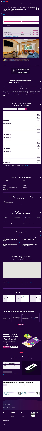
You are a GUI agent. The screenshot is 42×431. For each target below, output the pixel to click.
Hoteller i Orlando (25, 393)
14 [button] (15, 28)
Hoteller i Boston (25, 394)
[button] (1, 1)
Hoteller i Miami (7, 392)
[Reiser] (1, 11)
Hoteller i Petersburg (27, 7)
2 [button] (19, 24)
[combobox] (13, 365)
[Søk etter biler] (1, 7)
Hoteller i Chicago (7, 395)
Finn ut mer (28, 161)
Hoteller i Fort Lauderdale (8, 396)
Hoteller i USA (17, 7)
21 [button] (15, 30)
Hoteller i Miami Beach (8, 394)
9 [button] (19, 26)
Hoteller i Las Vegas (25, 392)
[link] (22, 324)
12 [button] (11, 28)
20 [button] (13, 30)
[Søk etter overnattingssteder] (1, 5)
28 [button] (15, 32)
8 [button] (24, 26)
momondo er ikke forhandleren (23, 406)
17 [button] (28, 28)
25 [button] (9, 32)
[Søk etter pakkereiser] (1, 9)
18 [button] (30, 28)
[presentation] (26, 72)
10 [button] (28, 26)
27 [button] (13, 32)
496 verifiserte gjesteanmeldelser (14, 14)
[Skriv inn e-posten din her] (13, 370)
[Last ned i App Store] (26, 73)
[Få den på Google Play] (21, 73)
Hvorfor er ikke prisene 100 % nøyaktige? (23, 409)
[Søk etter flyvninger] (1, 4)
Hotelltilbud (7, 7)
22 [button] (17, 30)
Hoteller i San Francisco (26, 396)
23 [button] (19, 30)
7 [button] (22, 26)
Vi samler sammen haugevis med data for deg (23, 407)
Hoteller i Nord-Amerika (12, 7)
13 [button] (13, 28)
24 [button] (7, 32)
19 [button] (11, 30)
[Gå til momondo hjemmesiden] (5, 1)
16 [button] (19, 28)
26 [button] (11, 32)
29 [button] (17, 32)
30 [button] (19, 32)
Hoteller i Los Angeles (8, 393)
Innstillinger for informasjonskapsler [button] (8, 165)
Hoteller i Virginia (22, 7)
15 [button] (17, 28)
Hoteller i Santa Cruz (25, 395)
